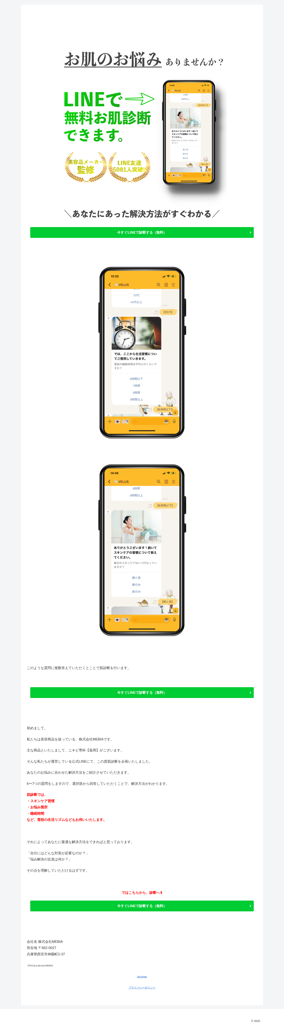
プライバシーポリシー (142, 987)
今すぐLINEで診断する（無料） (142, 232)
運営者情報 (142, 977)
